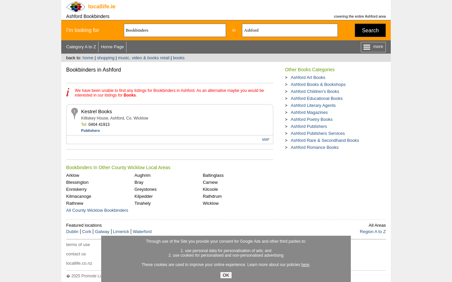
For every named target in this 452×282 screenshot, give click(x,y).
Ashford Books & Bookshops (318, 84)
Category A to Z (81, 46)
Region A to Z (373, 231)
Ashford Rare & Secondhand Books (325, 140)
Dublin (72, 231)
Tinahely (142, 203)
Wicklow (211, 203)
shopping (105, 57)
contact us (76, 253)
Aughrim (142, 175)
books (179, 57)
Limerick (121, 231)
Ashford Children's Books (315, 91)
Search (370, 30)
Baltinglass (213, 175)
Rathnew (74, 203)
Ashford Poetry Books (312, 119)
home (88, 57)
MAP (266, 139)
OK (226, 275)
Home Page (112, 46)
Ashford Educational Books (316, 98)
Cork (86, 231)
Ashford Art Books (308, 77)
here (305, 264)
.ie (101, 6)
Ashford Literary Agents (313, 105)
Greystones (145, 189)
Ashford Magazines (309, 112)
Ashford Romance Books (315, 147)
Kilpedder (143, 196)
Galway (102, 231)
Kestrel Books (96, 111)
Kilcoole (210, 189)
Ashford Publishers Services (318, 133)
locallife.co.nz (79, 263)
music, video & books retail (144, 57)
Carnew (210, 182)
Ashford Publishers (309, 126)
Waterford (142, 231)
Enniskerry (76, 189)
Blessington (77, 182)
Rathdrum (212, 196)
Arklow (72, 175)
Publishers (90, 131)
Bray (138, 182)
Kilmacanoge (78, 196)
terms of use (78, 244)
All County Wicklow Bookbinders (97, 210)
